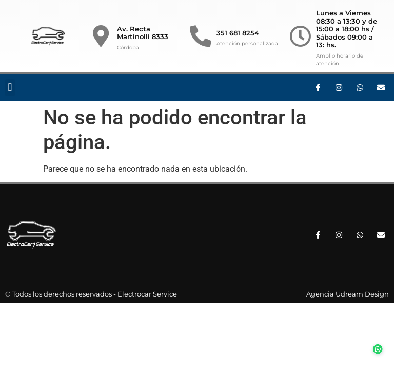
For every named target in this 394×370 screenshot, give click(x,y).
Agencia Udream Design (347, 294)
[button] (10, 87)
